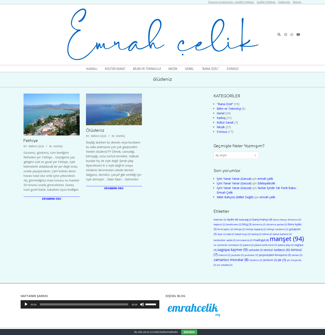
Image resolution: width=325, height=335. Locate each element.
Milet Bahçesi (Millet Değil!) (235, 197)
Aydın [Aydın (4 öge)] (232, 219)
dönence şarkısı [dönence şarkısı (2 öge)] (276, 224)
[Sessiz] (142, 304)
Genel (221, 113)
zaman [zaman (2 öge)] (297, 255)
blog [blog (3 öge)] (246, 224)
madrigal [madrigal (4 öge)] (261, 240)
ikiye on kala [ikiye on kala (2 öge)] (225, 234)
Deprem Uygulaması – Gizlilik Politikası (231, 2)
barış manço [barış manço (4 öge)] (262, 219)
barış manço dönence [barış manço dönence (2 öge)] (287, 219)
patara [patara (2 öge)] (248, 245)
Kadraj (58, 146)
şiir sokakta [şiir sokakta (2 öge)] (224, 264)
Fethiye (31, 141)
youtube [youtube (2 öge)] (237, 255)
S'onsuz (222, 132)
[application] (90, 304)
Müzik (221, 127)
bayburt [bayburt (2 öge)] (219, 224)
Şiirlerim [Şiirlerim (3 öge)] (270, 260)
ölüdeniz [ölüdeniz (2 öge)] (255, 260)
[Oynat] (26, 304)
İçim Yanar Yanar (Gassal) (234, 179)
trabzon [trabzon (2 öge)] (224, 255)
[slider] (84, 304)
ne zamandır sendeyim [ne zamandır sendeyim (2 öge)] (228, 245)
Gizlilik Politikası (266, 2)
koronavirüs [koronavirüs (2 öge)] (244, 240)
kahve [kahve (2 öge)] (267, 234)
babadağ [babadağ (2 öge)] (245, 219)
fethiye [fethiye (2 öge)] (239, 229)
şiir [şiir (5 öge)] (282, 260)
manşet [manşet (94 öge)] (287, 239)
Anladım (189, 332)
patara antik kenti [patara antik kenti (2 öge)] (265, 245)
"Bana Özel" (225, 104)
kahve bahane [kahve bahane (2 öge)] (282, 234)
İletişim (297, 2)
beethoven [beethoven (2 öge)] (234, 224)
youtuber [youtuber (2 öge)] (251, 255)
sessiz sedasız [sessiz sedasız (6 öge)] (276, 250)
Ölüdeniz (95, 130)
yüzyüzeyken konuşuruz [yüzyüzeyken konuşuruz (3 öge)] (275, 255)
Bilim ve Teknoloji (229, 109)
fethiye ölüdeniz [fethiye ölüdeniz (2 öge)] (277, 229)
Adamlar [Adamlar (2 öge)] (220, 219)
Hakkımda (284, 2)
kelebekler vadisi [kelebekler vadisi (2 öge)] (224, 240)
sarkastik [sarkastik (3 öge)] (255, 250)
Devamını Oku (51, 199)
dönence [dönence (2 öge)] (259, 224)
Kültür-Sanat (225, 122)
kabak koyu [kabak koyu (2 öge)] (243, 234)
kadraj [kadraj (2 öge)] (256, 234)
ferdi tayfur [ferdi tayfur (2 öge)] (225, 229)
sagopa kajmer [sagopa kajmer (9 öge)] (232, 249)
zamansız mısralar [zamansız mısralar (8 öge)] (231, 259)
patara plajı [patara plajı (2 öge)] (285, 245)
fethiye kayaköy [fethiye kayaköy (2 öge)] (256, 229)
